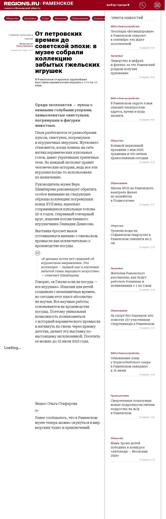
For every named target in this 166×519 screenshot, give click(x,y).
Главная (14, 34)
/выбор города (118, 5)
